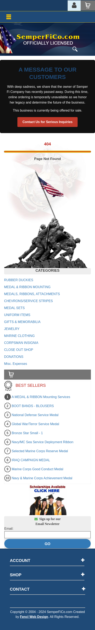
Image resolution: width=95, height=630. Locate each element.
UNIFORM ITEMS (17, 315)
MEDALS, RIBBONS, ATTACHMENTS (32, 294)
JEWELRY (11, 329)
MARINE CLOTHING (19, 336)
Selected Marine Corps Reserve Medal (40, 451)
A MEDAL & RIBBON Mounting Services (41, 397)
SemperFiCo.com (59, 612)
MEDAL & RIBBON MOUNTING (27, 287)
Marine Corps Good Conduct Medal (37, 469)
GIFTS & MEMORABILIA (22, 322)
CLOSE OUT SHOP (18, 350)
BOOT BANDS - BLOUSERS (33, 406)
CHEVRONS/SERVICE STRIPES (28, 301)
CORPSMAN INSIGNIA (21, 343)
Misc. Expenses (15, 363)
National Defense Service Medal (35, 415)
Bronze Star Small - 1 (27, 433)
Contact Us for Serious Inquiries (47, 122)
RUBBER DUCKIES (18, 280)
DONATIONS (13, 356)
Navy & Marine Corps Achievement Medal (42, 478)
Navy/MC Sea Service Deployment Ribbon (42, 442)
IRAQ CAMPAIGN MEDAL (31, 460)
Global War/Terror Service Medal (35, 424)
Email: (8, 528)
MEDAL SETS (14, 308)
